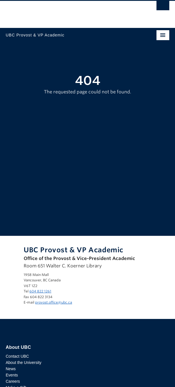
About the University (23, 362)
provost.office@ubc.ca (53, 302)
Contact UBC (17, 356)
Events (12, 375)
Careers (13, 381)
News (11, 368)
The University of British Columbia (63, 11)
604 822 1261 (40, 291)
